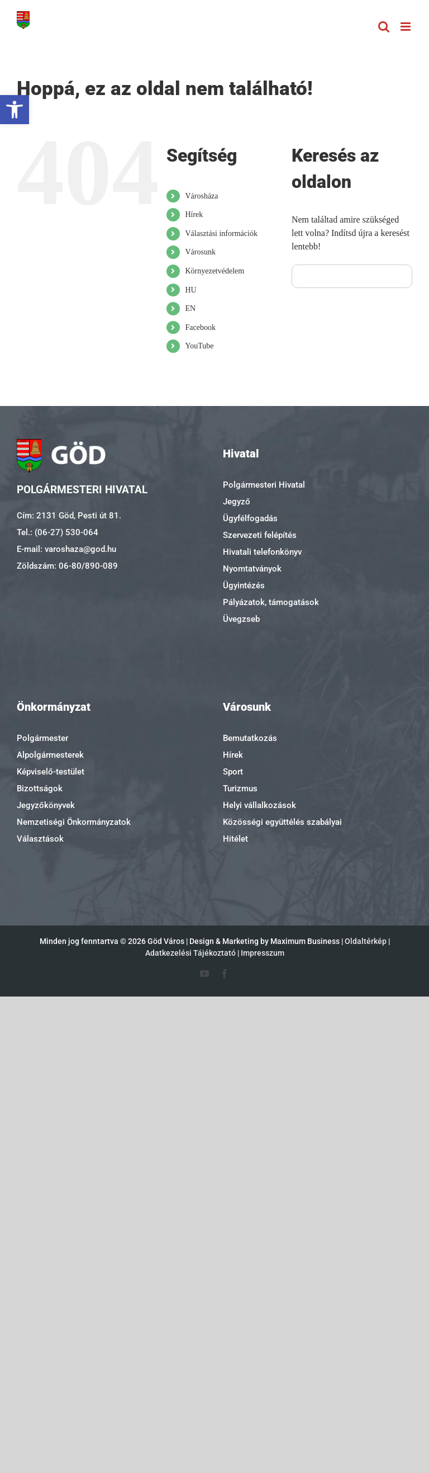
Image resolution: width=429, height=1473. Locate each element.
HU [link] (190, 290)
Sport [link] (233, 772)
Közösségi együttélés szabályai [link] (282, 822)
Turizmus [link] (240, 788)
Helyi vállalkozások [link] (259, 805)
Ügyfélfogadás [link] (250, 518)
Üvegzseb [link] (241, 619)
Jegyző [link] (236, 502)
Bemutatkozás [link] (250, 738)
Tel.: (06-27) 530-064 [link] (57, 532)
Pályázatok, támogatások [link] (271, 602)
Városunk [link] (200, 252)
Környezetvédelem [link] (214, 271)
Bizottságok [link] (40, 788)
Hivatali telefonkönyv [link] (262, 552)
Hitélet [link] (235, 839)
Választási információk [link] (221, 233)
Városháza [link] (201, 196)
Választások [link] (40, 839)
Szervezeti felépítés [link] (260, 535)
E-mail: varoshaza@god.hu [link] (66, 549)
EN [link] (190, 308)
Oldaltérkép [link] (366, 941)
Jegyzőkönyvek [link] (46, 805)
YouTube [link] (199, 346)
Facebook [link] (200, 327)
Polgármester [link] (42, 738)
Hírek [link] (194, 214)
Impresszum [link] (262, 952)
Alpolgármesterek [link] (50, 755)
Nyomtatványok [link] (252, 569)
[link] (14, 109)
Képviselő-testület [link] (50, 772)
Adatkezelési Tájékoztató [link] (190, 952)
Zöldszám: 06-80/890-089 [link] (67, 566)
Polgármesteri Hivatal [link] (264, 485)
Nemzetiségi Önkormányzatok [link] (74, 822)
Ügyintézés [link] (244, 585)
